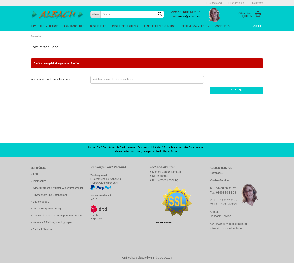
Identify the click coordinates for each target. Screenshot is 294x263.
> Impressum (38, 181)
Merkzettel (256, 3)
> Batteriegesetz (40, 201)
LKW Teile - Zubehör (44, 26)
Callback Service (220, 216)
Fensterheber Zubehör (159, 26)
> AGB (34, 174)
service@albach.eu (235, 224)
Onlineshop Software (134, 257)
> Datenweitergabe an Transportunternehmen (57, 215)
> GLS (93, 199)
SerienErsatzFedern (195, 26)
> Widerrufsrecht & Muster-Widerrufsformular (57, 187)
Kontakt (214, 211)
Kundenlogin (236, 3)
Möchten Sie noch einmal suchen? (50, 79)
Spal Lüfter (98, 26)
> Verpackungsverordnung (46, 208)
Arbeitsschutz (74, 26)
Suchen (258, 26)
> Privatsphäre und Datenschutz (49, 194)
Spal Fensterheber (125, 26)
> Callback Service (41, 229)
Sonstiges (222, 26)
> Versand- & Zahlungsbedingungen (51, 222)
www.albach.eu (232, 228)
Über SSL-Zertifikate (164, 222)
